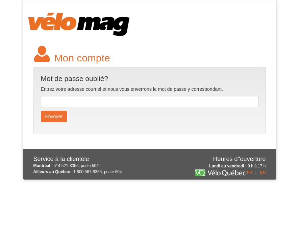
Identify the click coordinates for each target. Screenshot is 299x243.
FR (249, 172)
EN (263, 172)
